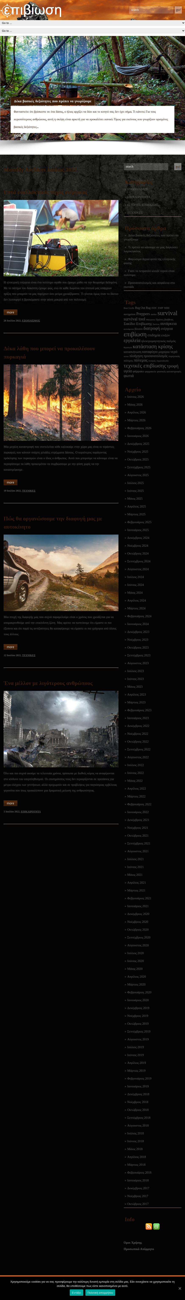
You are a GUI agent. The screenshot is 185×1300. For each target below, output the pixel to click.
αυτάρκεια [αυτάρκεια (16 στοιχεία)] (168, 324)
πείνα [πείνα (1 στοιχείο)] (126, 356)
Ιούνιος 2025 (135, 490)
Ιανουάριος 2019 (138, 1086)
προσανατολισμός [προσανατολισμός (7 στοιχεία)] (155, 356)
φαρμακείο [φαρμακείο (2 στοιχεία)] (150, 371)
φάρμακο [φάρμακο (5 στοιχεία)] (138, 371)
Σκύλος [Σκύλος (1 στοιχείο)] (156, 324)
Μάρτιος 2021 (136, 890)
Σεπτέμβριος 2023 (138, 655)
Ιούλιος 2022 (135, 765)
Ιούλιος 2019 (135, 1047)
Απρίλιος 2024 (136, 600)
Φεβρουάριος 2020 (139, 992)
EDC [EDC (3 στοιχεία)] (154, 307)
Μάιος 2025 (135, 498)
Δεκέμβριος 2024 (138, 537)
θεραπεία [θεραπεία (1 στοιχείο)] (128, 347)
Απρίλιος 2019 (136, 1062)
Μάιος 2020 (135, 968)
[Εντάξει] (180, 1288)
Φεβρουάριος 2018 (139, 1172)
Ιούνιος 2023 (135, 678)
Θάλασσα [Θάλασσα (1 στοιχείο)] (150, 320)
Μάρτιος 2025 (136, 514)
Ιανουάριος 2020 (138, 1000)
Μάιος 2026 (135, 404)
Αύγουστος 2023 (138, 663)
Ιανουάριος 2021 (138, 906)
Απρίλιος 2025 (136, 506)
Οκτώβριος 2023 (138, 647)
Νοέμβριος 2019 (137, 1015)
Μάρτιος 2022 (136, 796)
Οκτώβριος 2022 (138, 741)
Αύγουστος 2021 (138, 851)
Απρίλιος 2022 (136, 788)
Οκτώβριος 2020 (138, 929)
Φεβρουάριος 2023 (139, 710)
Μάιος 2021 (135, 874)
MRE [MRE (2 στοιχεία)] (167, 307)
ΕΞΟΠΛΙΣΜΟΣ (137, 189)
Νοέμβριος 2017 (137, 1196)
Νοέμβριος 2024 (137, 545)
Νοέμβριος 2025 (137, 451)
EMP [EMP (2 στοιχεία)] (160, 307)
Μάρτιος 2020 (136, 984)
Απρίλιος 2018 (136, 1157)
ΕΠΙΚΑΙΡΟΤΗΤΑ (139, 197)
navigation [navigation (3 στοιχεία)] (130, 314)
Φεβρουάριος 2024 (139, 616)
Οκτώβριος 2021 (138, 835)
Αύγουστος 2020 (138, 945)
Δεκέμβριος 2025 (138, 443)
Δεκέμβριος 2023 (138, 631)
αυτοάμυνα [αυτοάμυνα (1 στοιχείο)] (129, 329)
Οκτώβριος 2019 (138, 1023)
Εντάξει (76, 1292)
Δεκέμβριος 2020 (138, 914)
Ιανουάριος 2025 (138, 530)
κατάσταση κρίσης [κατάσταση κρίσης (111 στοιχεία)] (153, 346)
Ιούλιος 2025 (135, 483)
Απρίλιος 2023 (136, 694)
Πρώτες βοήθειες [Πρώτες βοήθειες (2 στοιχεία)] (165, 319)
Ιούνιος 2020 (135, 961)
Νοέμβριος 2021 (137, 827)
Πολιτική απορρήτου (100, 1292)
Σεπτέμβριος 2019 (138, 1031)
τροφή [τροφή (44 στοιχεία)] (172, 366)
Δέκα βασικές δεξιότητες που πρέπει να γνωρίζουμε (53, 101)
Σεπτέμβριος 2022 (138, 749)
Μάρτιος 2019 (136, 1070)
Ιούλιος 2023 (135, 671)
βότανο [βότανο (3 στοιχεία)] (139, 328)
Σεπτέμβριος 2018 (138, 1117)
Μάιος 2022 (135, 780)
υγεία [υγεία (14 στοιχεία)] (128, 371)
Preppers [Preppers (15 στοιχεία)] (143, 314)
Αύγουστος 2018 (138, 1125)
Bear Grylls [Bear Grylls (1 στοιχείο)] (129, 308)
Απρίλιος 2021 (136, 882)
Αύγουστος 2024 (138, 569)
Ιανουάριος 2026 (138, 436)
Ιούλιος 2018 (135, 1133)
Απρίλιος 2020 (136, 976)
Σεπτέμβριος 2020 (138, 937)
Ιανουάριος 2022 (138, 812)
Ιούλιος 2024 (135, 577)
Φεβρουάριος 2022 (139, 804)
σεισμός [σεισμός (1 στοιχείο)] (152, 361)
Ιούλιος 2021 (135, 859)
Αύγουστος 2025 (138, 475)
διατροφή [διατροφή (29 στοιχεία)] (151, 328)
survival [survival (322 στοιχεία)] (167, 313)
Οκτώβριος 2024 (138, 553)
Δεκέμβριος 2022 (138, 726)
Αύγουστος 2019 (138, 1039)
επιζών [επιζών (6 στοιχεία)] (165, 335)
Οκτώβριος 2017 (138, 1204)
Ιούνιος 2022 (135, 773)
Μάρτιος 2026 (136, 420)
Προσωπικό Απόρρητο (139, 1249)
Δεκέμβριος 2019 (138, 1008)
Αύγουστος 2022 (138, 757)
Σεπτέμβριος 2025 (138, 467)
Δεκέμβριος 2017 (138, 1188)
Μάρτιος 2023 (136, 702)
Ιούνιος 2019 (135, 1055)
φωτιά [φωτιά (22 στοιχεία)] (129, 375)
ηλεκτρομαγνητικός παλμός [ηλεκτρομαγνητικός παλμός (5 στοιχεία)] (158, 341)
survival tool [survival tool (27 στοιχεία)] (134, 319)
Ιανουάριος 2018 (138, 1180)
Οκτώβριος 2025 (138, 459)
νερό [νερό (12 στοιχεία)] (173, 351)
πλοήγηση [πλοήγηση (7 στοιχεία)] (136, 356)
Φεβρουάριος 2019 (139, 1078)
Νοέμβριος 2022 (137, 733)
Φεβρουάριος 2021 (139, 898)
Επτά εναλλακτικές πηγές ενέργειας (45, 192)
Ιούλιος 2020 (135, 953)
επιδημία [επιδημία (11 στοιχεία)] (153, 335)
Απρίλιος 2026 (136, 412)
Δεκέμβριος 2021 (138, 820)
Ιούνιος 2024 (135, 584)
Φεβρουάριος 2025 (139, 522)
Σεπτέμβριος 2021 (138, 843)
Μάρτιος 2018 (136, 1164)
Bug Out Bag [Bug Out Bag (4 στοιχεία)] (143, 307)
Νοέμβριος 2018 (137, 1102)
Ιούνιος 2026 (135, 396)
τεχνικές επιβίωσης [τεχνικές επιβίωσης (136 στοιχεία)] (145, 366)
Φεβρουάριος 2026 (139, 428)
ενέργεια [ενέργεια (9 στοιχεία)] (167, 329)
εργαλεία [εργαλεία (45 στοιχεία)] (132, 340)
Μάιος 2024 (135, 592)
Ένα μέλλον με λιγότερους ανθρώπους (48, 683)
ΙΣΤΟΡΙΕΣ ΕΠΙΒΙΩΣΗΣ (143, 205)
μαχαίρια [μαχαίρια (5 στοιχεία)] (164, 351)
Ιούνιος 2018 (135, 1141)
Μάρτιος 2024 (136, 608)
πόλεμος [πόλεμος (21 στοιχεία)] (141, 360)
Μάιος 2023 (135, 686)
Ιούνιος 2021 (135, 867)
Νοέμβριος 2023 (137, 639)
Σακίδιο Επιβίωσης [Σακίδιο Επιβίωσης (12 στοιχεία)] (138, 324)
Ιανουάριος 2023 (138, 718)
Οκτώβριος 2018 (138, 1110)
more (17, 135)
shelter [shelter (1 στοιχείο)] (154, 314)
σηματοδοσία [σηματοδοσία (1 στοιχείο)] (163, 361)
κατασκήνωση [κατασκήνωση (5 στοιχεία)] (132, 351)
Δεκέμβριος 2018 (138, 1094)
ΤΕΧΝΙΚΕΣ (135, 212)
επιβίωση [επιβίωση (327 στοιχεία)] (135, 334)
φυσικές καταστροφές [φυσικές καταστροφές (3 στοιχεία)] (169, 371)
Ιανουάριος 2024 (138, 624)
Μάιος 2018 (135, 1149)
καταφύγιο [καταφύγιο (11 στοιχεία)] (150, 352)
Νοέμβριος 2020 (137, 921)
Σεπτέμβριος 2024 (138, 561)
